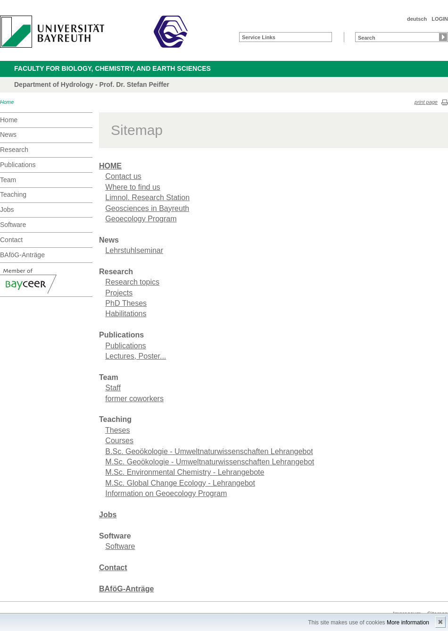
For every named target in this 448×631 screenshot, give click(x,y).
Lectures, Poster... (135, 356)
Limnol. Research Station (147, 198)
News (8, 134)
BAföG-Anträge (22, 255)
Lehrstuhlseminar (134, 250)
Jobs (7, 209)
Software (13, 224)
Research (14, 149)
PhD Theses (126, 303)
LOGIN (439, 19)
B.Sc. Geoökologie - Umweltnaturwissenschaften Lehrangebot (209, 451)
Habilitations (125, 314)
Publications (18, 164)
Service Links (258, 37)
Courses (119, 441)
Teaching (13, 194)
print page (426, 102)
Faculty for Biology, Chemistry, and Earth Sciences (112, 68)
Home (7, 102)
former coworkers (134, 399)
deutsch (417, 19)
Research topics (132, 282)
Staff (113, 388)
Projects (119, 293)
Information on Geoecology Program (166, 493)
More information (408, 622)
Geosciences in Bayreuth (147, 208)
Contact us (123, 176)
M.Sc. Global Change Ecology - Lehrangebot (180, 483)
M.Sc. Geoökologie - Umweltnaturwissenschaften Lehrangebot (209, 462)
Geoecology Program (140, 219)
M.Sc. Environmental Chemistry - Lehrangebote (184, 472)
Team (8, 180)
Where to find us (132, 187)
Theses (117, 430)
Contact (11, 240)
